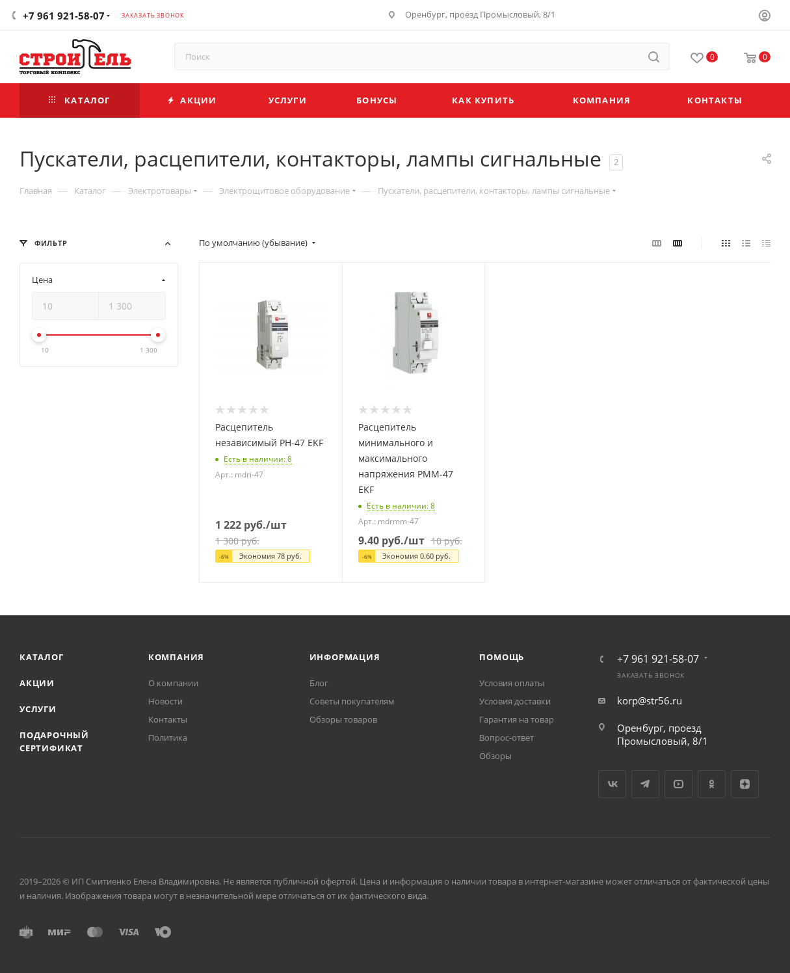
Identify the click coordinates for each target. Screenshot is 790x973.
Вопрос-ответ (506, 737)
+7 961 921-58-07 (64, 15)
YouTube (678, 784)
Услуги (38, 709)
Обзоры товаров (343, 719)
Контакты (167, 719)
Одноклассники (712, 784)
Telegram (645, 784)
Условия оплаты (511, 683)
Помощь (501, 657)
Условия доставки (515, 701)
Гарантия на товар (516, 719)
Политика (167, 737)
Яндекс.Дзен (745, 784)
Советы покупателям (352, 701)
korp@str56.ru (649, 700)
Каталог (42, 657)
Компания (176, 657)
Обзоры (495, 756)
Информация (344, 657)
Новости (165, 701)
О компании (173, 683)
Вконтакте (612, 784)
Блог (318, 683)
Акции (37, 683)
